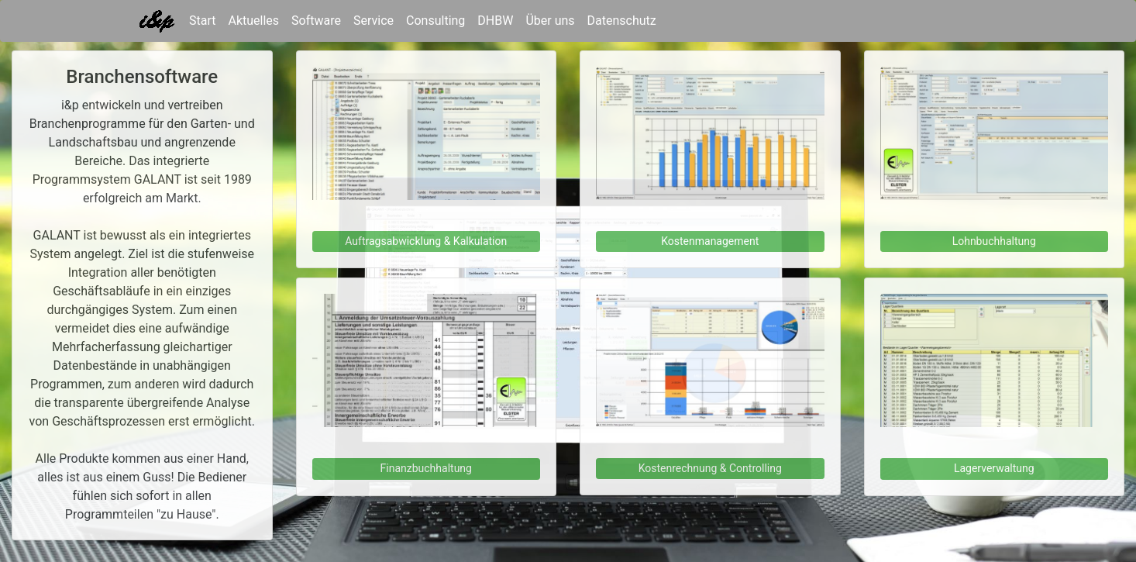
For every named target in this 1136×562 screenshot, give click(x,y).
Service (373, 20)
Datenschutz (621, 20)
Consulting (435, 20)
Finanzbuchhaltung (426, 468)
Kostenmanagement (710, 241)
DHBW (495, 20)
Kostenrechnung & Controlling (710, 468)
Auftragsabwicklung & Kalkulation (426, 241)
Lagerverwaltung (994, 468)
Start (202, 19)
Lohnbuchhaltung (994, 241)
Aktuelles (253, 20)
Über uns (549, 20)
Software (316, 20)
